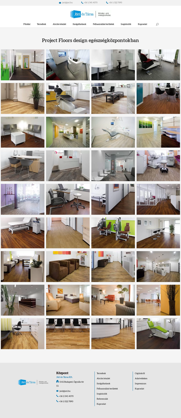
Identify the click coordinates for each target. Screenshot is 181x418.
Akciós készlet (59, 24)
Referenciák (102, 399)
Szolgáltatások (79, 24)
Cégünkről (140, 373)
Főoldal (26, 24)
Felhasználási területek (103, 24)
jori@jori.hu (66, 3)
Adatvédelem (141, 378)
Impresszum (140, 384)
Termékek (41, 24)
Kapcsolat (142, 24)
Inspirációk (126, 24)
